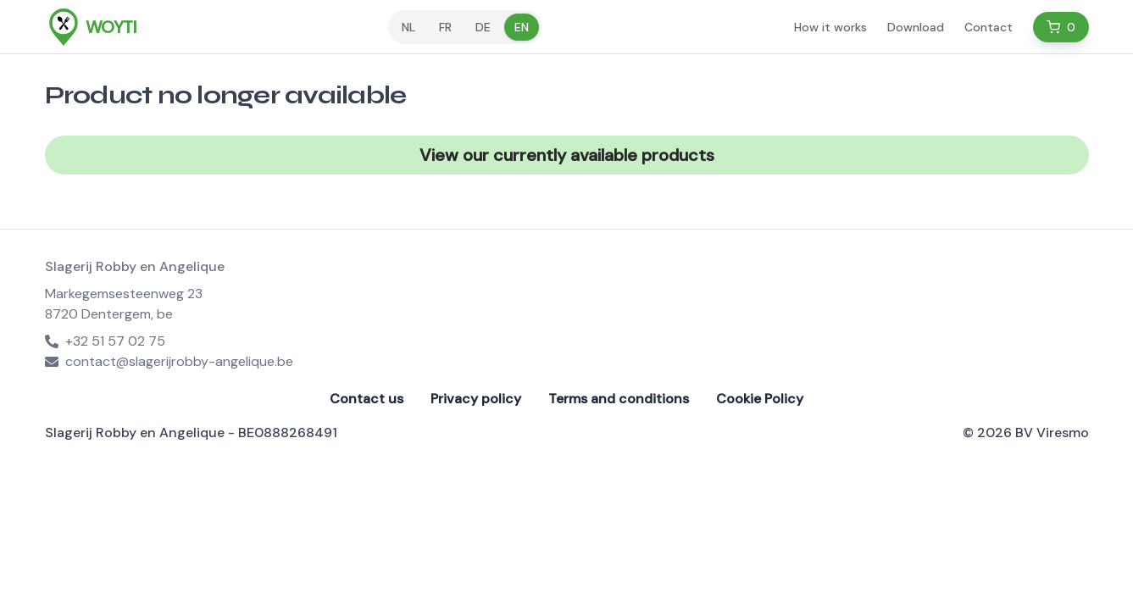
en (521, 27)
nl (408, 27)
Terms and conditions (618, 399)
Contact (988, 27)
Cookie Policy (759, 399)
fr (445, 27)
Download (915, 27)
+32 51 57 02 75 (105, 341)
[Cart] (1061, 27)
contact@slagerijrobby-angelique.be (169, 361)
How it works (830, 27)
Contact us (366, 399)
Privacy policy (475, 399)
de (483, 27)
